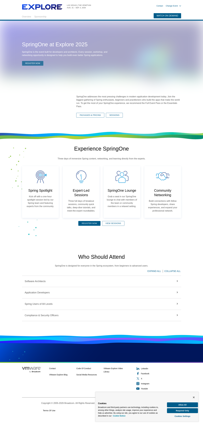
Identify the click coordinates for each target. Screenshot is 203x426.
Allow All (182, 403)
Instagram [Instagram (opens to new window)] (142, 383)
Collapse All (172, 271)
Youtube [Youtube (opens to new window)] (142, 388)
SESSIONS (114, 115)
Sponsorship (40, 16)
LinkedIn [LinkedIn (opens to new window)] (142, 368)
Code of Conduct (83, 368)
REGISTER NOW (32, 63)
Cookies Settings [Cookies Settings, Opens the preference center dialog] (182, 416)
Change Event (173, 6)
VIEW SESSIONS (113, 223)
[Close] (194, 396)
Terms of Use (49, 410)
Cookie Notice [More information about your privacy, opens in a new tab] (119, 414)
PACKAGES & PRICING (90, 115)
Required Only (182, 409)
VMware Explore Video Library (113, 370)
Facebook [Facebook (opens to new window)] (142, 373)
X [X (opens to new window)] (139, 378)
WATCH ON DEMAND (167, 16)
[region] (147, 406)
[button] (101, 281)
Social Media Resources (86, 375)
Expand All (154, 271)
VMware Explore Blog (58, 375)
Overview (26, 16)
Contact (159, 6)
